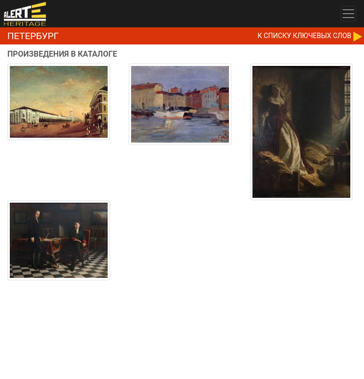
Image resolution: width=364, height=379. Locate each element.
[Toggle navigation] (348, 13)
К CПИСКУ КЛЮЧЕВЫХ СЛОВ (304, 36)
